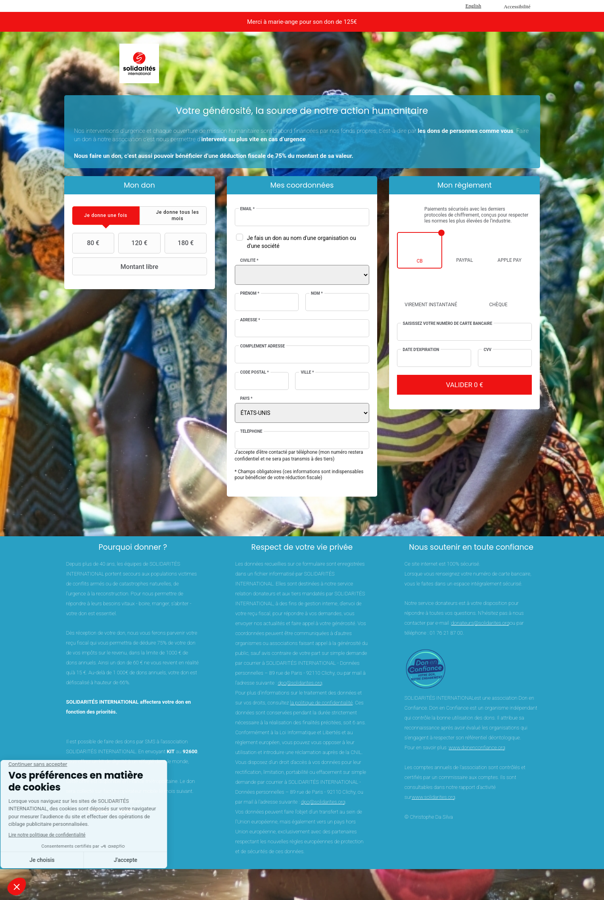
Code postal (254, 372)
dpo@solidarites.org (300, 683)
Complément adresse (262, 346)
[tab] (106, 215)
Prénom (249, 293)
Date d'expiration (421, 349)
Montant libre (116, 266)
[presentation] (106, 216)
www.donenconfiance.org (477, 747)
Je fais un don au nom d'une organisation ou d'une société (301, 242)
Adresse (250, 320)
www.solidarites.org (433, 797)
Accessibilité (517, 7)
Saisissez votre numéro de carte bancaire (447, 323)
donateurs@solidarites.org (480, 623)
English (473, 6)
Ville (307, 372)
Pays (246, 398)
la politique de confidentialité (321, 703)
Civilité (249, 260)
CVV (487, 349)
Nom (317, 293)
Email (247, 209)
